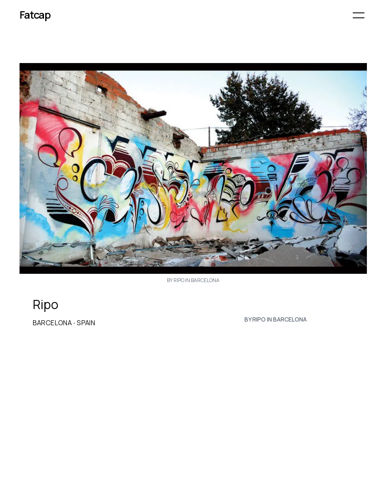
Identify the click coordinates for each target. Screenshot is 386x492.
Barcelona (52, 323)
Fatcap (35, 14)
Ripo (46, 304)
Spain (86, 323)
